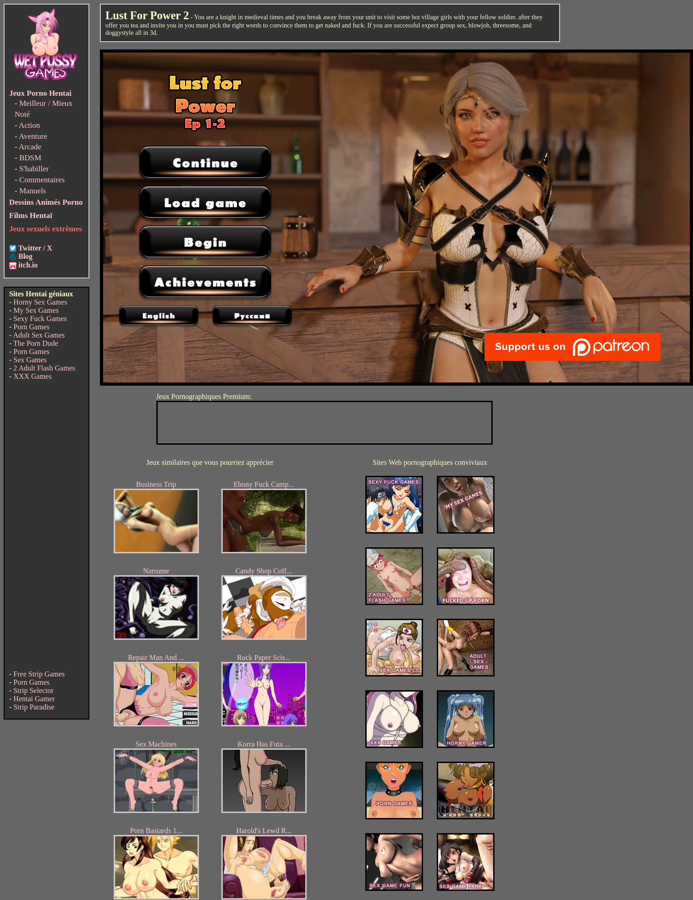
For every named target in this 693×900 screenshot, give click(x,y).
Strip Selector (33, 690)
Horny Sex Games (40, 302)
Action (29, 125)
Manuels (32, 190)
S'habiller (34, 168)
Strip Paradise (33, 707)
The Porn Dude (35, 343)
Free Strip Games (39, 674)
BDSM (30, 157)
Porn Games (31, 327)
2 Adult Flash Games (44, 368)
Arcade (30, 146)
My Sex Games (36, 310)
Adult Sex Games (39, 335)
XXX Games (32, 376)
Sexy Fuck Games (39, 318)
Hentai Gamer (34, 699)
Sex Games (29, 360)
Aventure (33, 136)
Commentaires (42, 179)
